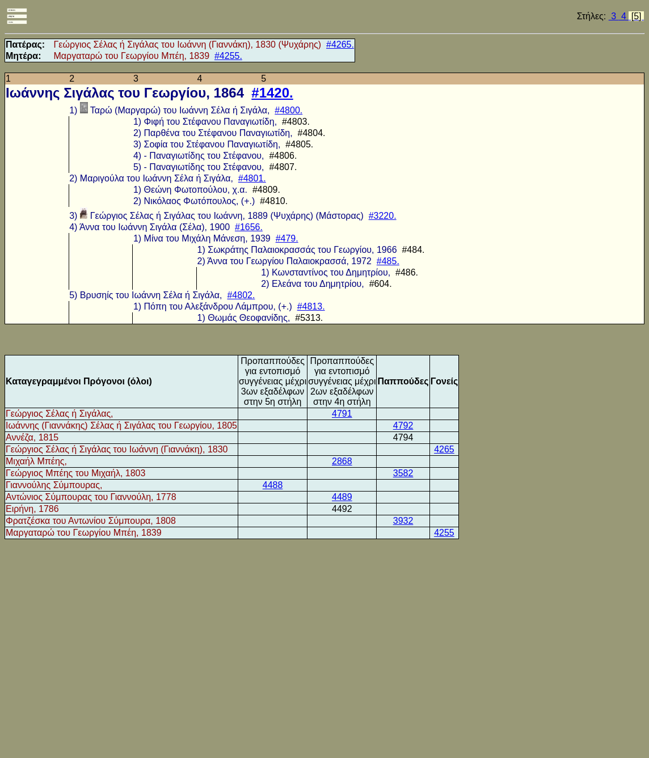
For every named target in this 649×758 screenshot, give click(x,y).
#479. (287, 238)
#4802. (241, 295)
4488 (273, 485)
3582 (403, 473)
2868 (342, 461)
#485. (388, 261)
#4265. (340, 44)
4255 (444, 532)
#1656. (249, 227)
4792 (403, 425)
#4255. (228, 56)
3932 (403, 521)
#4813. (311, 306)
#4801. (252, 178)
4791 (342, 413)
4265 (444, 449)
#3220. (383, 216)
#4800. (288, 110)
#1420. (272, 92)
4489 (342, 497)
